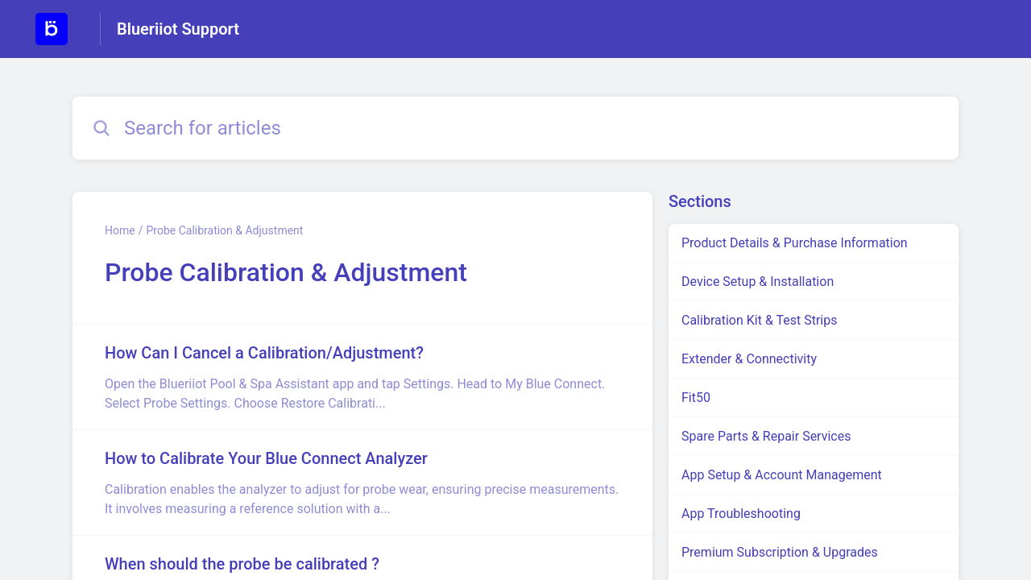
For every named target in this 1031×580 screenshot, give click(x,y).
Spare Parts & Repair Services (766, 436)
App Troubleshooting (741, 513)
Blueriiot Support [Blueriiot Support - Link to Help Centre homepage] (178, 29)
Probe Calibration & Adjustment (224, 230)
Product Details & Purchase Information (794, 243)
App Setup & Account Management (781, 475)
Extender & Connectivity (749, 359)
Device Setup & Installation (757, 281)
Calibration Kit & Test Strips (759, 320)
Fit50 (695, 397)
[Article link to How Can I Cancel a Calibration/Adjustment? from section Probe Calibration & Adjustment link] (362, 377)
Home (120, 230)
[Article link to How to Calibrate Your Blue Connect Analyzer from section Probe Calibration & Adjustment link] (362, 482)
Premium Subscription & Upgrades (779, 552)
